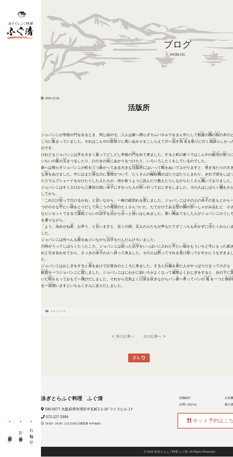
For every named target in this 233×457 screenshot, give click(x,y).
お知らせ (31, 432)
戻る (139, 358)
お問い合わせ (188, 404)
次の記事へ (154, 336)
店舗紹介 (10, 434)
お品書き (20, 433)
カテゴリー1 (58, 311)
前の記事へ (123, 336)
